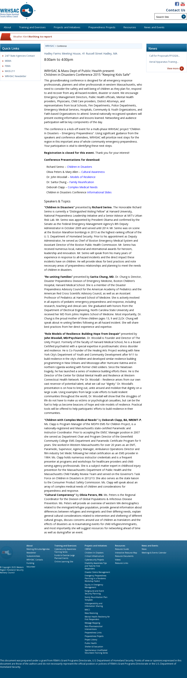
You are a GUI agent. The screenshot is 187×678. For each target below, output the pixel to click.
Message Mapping (92, 623)
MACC (87, 609)
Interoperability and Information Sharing (94, 605)
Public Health (91, 643)
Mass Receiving (91, 613)
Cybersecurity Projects (94, 559)
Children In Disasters (94, 552)
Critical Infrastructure (94, 556)
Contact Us (175, 10)
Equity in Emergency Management (94, 586)
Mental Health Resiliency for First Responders (97, 618)
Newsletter (31, 552)
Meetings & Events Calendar (154, 552)
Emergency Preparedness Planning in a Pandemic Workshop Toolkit (95, 578)
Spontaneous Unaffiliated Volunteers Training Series (96, 651)
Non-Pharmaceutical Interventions (93, 627)
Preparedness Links (93, 632)
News (144, 549)
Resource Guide (122, 549)
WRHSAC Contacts (35, 559)
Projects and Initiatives (96, 545)
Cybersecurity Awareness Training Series (65, 550)
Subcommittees (33, 556)
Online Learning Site (63, 561)
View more (173, 68)
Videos (117, 559)
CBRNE (88, 549)
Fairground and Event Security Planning (94, 592)
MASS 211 (10, 71)
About (30, 545)
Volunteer (31, 566)
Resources (120, 545)
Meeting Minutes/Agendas (38, 549)
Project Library (91, 639)
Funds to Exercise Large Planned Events (64, 556)
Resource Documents (124, 556)
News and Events (150, 545)
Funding (30, 563)
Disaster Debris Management (97, 572)
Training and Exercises (65, 545)
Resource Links (121, 563)
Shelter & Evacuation (94, 646)
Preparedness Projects (94, 636)
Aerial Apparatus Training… (163, 61)
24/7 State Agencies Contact (20, 55)
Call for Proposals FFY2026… (164, 55)
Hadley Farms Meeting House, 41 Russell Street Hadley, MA (80, 53)
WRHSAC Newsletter (15, 76)
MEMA (8, 60)
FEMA (8, 66)
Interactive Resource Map (126, 552)
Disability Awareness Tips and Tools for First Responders (96, 566)
